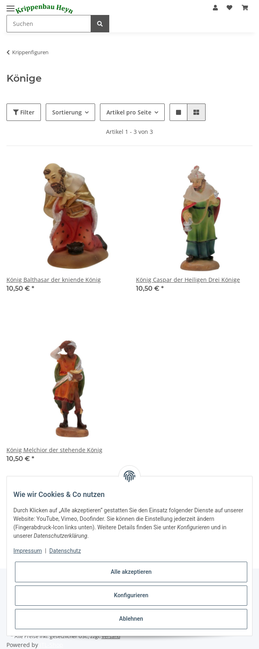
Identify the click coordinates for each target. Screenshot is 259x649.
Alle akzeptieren (130, 572)
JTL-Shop (51, 645)
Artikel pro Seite (128, 112)
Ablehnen (131, 618)
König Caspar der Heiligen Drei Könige (188, 279)
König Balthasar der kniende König (53, 279)
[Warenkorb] (245, 7)
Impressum (27, 551)
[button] (215, 7)
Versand (111, 636)
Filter (23, 112)
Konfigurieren (131, 595)
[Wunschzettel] (229, 7)
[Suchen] (48, 23)
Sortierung (67, 112)
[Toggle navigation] (10, 5)
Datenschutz (65, 551)
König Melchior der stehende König (54, 450)
